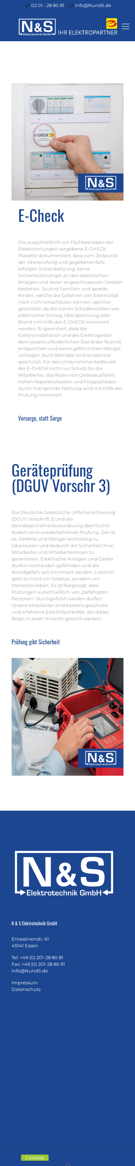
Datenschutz (26, 989)
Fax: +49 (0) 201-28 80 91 (38, 964)
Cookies (34, 1157)
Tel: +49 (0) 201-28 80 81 (37, 957)
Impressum (25, 982)
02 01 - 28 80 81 (47, 5)
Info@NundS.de (93, 5)
